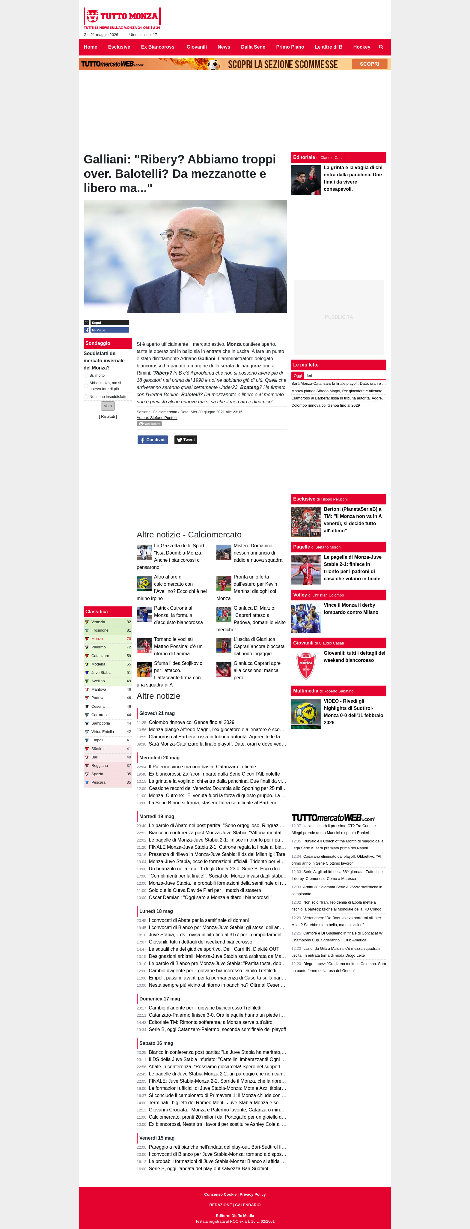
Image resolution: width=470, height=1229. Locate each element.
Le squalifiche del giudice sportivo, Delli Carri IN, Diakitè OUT (214, 949)
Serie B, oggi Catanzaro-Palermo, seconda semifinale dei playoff (217, 1029)
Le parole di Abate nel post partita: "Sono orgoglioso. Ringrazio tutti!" (221, 825)
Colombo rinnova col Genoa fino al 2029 (192, 722)
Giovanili (303, 642)
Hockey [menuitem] (361, 46)
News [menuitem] (224, 46)
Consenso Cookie (220, 1194)
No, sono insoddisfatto (109, 396)
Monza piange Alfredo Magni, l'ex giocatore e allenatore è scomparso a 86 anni (233, 729)
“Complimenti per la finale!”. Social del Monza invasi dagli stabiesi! (219, 875)
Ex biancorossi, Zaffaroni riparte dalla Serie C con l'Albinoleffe (214, 773)
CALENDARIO (247, 1205)
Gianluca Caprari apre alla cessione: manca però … (257, 670)
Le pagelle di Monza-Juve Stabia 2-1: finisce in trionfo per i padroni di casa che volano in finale (249, 839)
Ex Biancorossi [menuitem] (158, 46)
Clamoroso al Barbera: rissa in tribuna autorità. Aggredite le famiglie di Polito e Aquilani (241, 736)
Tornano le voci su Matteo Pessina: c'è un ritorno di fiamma (178, 646)
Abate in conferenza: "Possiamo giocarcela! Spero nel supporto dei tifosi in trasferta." (239, 1066)
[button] (108, 406)
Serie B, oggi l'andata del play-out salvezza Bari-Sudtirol (208, 1168)
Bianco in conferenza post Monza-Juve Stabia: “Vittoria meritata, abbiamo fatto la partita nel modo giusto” (261, 832)
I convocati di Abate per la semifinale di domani (199, 920)
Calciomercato (165, 412)
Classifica (96, 611)
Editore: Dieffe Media (235, 1215)
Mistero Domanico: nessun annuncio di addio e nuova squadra (258, 553)
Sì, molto (97, 375)
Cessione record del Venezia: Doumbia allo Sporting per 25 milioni (219, 788)
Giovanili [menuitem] (197, 46)
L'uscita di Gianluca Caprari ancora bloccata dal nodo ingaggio (259, 646)
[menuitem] (381, 47)
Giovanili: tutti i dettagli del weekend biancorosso (200, 941)
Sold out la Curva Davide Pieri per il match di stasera (205, 890)
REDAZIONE (220, 1205)
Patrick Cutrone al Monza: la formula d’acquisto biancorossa (178, 615)
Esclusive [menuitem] (119, 46)
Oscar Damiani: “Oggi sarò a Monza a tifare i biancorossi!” (210, 897)
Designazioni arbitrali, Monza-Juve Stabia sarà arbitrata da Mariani (219, 956)
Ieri (309, 375)
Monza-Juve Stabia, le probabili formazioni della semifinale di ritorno (221, 883)
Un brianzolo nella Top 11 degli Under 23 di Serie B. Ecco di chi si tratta (225, 868)
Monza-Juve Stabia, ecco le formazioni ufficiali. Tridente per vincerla (221, 861)
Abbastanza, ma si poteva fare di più (105, 386)
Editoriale (304, 157)
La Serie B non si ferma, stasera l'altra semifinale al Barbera (212, 802)
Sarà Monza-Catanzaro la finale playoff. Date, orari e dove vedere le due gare (231, 743)
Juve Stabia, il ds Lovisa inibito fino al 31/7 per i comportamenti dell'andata (228, 934)
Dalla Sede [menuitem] (253, 46)
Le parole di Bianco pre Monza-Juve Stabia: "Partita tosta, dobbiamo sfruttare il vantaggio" (245, 963)
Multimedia (305, 690)
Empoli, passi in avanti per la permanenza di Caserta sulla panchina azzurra (230, 977)
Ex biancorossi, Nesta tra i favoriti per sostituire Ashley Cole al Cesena (224, 1124)
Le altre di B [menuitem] (329, 46)
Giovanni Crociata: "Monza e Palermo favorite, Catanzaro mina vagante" (226, 1109)
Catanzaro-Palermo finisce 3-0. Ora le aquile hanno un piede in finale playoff (230, 1015)
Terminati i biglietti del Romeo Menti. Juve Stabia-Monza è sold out (219, 1102)
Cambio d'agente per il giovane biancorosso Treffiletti (205, 1007)
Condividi (153, 440)
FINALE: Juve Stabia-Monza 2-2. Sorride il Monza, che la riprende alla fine (228, 1081)
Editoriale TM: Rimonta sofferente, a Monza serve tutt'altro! (211, 1022)
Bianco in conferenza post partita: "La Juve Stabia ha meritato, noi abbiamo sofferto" (238, 1052)
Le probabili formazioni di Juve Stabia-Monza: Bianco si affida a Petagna (226, 1161)
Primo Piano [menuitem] (290, 46)
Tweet (186, 440)
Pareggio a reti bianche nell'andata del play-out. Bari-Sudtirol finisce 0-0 (225, 1147)
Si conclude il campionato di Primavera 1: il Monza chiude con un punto (225, 1095)
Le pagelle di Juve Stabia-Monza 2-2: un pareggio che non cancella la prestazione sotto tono (247, 1073)
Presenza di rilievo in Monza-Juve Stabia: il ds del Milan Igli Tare (217, 854)
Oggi (298, 375)
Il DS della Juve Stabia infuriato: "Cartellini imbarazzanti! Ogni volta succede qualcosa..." (243, 1059)
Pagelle (301, 546)
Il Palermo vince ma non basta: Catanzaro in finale (202, 766)
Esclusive (304, 498)
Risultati (108, 416)
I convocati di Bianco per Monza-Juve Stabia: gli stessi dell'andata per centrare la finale (241, 927)
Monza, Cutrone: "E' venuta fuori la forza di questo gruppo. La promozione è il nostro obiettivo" (249, 795)
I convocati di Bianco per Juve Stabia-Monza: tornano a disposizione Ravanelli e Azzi (239, 1154)
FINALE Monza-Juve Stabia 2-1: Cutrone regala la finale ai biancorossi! (225, 847)
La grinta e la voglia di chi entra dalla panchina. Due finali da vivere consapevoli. (234, 781)
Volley (300, 594)
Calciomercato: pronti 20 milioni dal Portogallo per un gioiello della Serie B (227, 1117)
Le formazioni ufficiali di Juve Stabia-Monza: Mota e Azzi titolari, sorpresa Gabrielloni (238, 1088)
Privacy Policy (253, 1194)
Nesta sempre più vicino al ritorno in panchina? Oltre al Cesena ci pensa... (228, 985)
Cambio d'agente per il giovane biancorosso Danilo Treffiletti (212, 970)
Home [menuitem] (90, 46)
